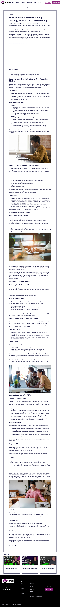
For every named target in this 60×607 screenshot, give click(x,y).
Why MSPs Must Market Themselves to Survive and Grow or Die (29, 567)
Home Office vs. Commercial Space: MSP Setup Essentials (47, 567)
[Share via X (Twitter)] (12, 545)
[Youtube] (8, 589)
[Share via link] (17, 545)
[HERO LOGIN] (48, 2)
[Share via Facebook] (9, 545)
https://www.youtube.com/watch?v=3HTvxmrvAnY (19, 43)
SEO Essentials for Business (44, 7)
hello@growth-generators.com (36, 596)
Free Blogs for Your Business (30, 7)
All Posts (5, 7)
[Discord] (10, 589)
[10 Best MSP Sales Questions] (12, 560)
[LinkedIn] (5, 589)
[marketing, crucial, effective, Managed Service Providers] (30, 560)
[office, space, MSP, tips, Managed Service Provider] (48, 560)
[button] (55, 7)
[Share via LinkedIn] (15, 545)
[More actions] (50, 14)
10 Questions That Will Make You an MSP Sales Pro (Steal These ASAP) (11, 567)
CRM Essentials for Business (15, 7)
